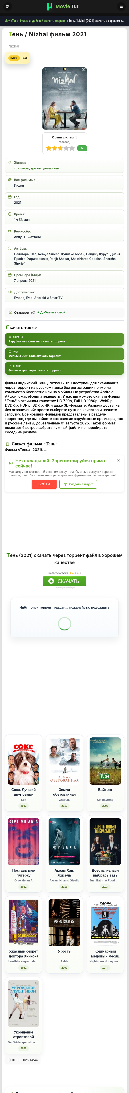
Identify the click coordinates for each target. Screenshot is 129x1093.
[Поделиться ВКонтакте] (75, 699)
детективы (51, 168)
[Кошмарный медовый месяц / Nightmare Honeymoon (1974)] (105, 919)
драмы (36, 168)
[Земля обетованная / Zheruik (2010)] (64, 757)
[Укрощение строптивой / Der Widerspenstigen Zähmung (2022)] (23, 1000)
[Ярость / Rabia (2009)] (64, 919)
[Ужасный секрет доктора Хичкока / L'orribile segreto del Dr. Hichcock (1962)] (23, 919)
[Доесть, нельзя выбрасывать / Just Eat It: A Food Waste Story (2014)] (105, 838)
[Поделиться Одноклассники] (92, 699)
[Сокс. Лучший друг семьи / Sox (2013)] (23, 757)
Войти (44, 484)
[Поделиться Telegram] (117, 699)
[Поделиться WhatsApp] (100, 699)
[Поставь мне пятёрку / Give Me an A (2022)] (23, 838)
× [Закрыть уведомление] (118, 460)
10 (48, 148)
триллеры (21, 168)
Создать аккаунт (81, 484)
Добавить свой (51, 312)
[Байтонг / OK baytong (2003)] (105, 757)
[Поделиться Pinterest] (108, 699)
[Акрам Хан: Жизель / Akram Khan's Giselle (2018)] (64, 838)
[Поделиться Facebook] (84, 699)
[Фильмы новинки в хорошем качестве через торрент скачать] (64, 6)
